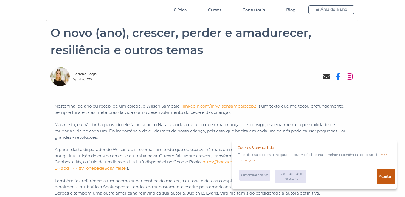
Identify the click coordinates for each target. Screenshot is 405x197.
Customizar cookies (251, 177)
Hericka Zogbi (85, 74)
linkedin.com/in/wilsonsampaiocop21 (220, 106)
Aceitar (383, 177)
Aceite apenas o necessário (294, 177)
